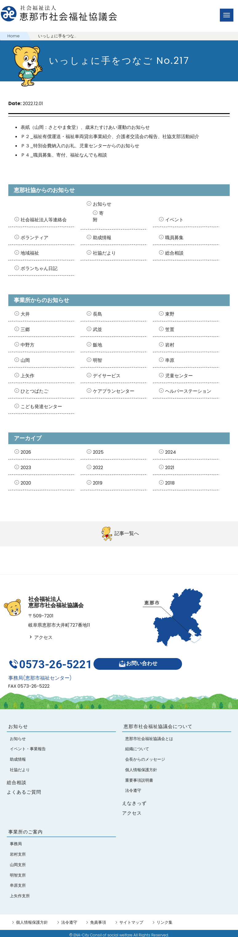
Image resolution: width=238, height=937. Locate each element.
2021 (169, 467)
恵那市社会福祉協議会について (158, 723)
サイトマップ (131, 919)
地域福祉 (30, 253)
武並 (97, 329)
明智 (97, 360)
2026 (26, 452)
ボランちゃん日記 (39, 268)
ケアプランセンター (113, 391)
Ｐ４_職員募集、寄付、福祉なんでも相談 (64, 155)
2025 (98, 452)
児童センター (179, 375)
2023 (26, 467)
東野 (169, 314)
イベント (174, 219)
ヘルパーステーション (188, 391)
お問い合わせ (139, 662)
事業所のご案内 (25, 828)
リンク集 (165, 919)
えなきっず (134, 800)
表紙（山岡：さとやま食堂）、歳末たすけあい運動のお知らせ (85, 127)
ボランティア (34, 237)
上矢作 (27, 375)
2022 (98, 467)
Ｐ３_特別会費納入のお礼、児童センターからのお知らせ (80, 145)
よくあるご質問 (24, 789)
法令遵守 (69, 919)
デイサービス (107, 375)
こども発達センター (41, 406)
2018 (170, 483)
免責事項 (98, 919)
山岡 (25, 360)
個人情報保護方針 (32, 919)
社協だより (104, 253)
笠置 (169, 329)
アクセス (40, 637)
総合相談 (174, 253)
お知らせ (102, 204)
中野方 (27, 345)
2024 (170, 452)
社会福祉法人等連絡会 (44, 219)
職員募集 (174, 237)
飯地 (97, 345)
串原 (169, 360)
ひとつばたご (34, 391)
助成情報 (102, 237)
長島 (97, 314)
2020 (26, 483)
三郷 (25, 329)
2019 (97, 483)
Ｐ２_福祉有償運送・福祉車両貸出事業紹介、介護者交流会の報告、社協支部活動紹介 (110, 136)
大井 (25, 314)
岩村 (169, 345)
